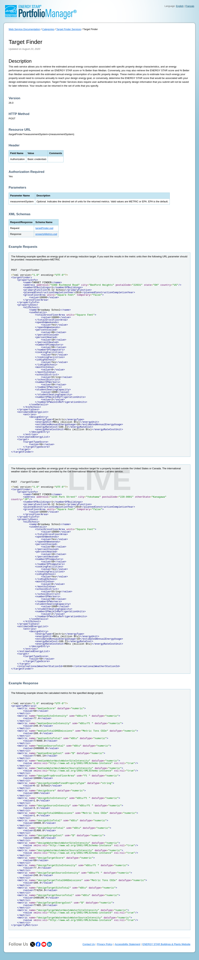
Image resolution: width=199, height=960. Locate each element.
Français (189, 6)
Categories (48, 29)
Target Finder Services (68, 29)
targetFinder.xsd (44, 228)
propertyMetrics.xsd (46, 234)
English (180, 6)
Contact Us (88, 944)
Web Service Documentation (24, 29)
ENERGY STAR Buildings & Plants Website (166, 944)
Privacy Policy (105, 944)
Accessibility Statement (127, 944)
